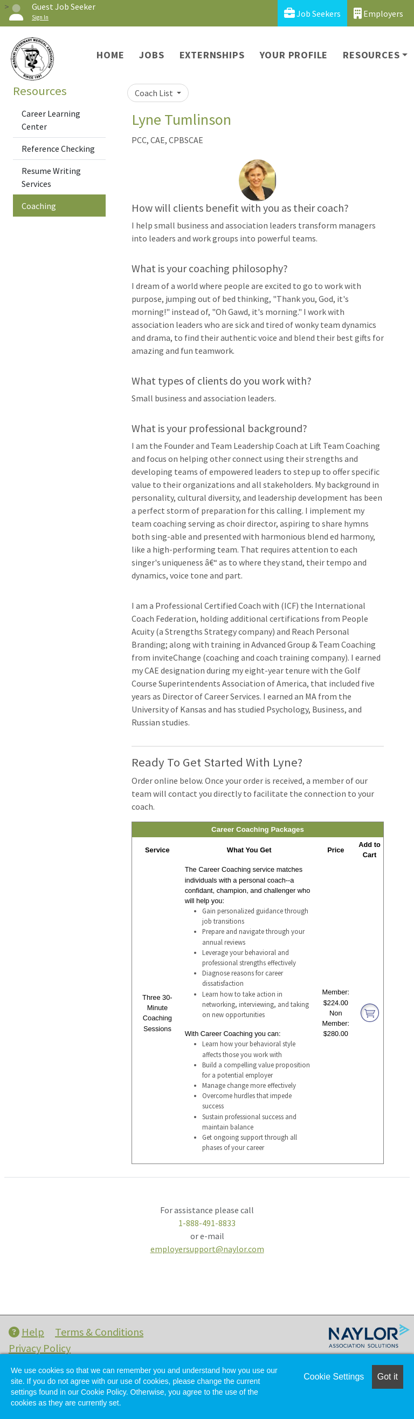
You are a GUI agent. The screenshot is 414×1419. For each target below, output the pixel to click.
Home (110, 55)
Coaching (39, 205)
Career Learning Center (51, 120)
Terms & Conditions (99, 1332)
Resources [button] (371, 55)
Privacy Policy (40, 1348)
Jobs (151, 55)
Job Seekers (312, 13)
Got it (387, 1376)
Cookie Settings (333, 1376)
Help (26, 1332)
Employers (378, 13)
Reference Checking (58, 148)
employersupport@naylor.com (207, 1248)
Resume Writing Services (51, 177)
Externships (212, 55)
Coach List (155, 93)
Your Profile (294, 55)
